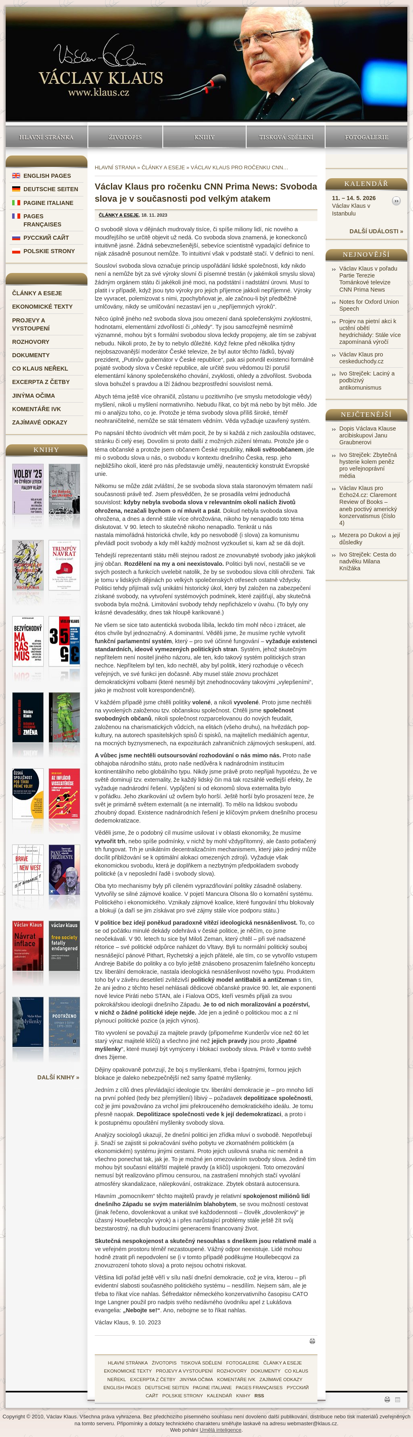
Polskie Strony (49, 251)
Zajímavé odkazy (39, 422)
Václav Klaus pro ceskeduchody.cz (361, 358)
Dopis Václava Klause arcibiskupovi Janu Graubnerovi (367, 435)
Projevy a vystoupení (184, 1371)
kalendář (219, 1395)
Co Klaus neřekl (40, 368)
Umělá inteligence (220, 1430)
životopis (164, 1362)
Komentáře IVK (36, 409)
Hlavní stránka (46, 137)
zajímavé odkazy (281, 1379)
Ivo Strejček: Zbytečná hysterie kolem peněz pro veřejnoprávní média (368, 465)
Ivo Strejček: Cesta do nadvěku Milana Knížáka (367, 561)
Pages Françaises (259, 1387)
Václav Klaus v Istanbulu (354, 205)
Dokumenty (31, 355)
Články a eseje (37, 293)
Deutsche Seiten (50, 189)
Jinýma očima (33, 395)
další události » (376, 231)
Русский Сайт (46, 238)
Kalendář (367, 184)
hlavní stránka (128, 1362)
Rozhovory (30, 342)
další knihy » (58, 1077)
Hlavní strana (115, 167)
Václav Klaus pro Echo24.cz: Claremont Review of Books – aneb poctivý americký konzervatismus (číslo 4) (368, 505)
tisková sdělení (201, 1362)
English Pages (47, 176)
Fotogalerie (366, 137)
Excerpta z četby (41, 382)
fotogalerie (243, 1362)
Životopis (125, 137)
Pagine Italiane (48, 203)
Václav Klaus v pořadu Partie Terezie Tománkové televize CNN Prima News (368, 279)
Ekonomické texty (42, 306)
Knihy (204, 137)
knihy (243, 1395)
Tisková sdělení (286, 137)
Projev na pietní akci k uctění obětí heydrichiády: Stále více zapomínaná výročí (370, 331)
